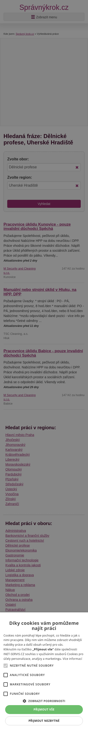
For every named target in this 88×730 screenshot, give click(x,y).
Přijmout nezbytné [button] (44, 721)
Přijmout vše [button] (43, 709)
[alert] (44, 365)
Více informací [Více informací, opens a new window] (72, 659)
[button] (44, 701)
